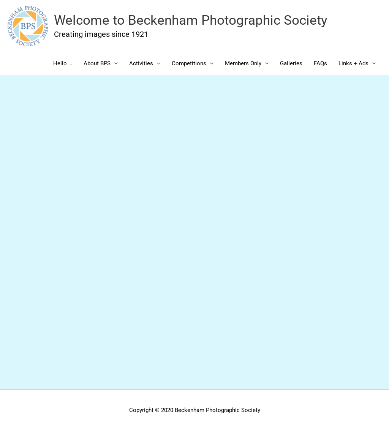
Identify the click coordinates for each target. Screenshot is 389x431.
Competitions (189, 63)
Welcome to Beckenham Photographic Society (190, 20)
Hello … (62, 63)
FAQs (320, 63)
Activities (141, 63)
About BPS (97, 63)
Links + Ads (353, 63)
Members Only (243, 63)
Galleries (291, 63)
